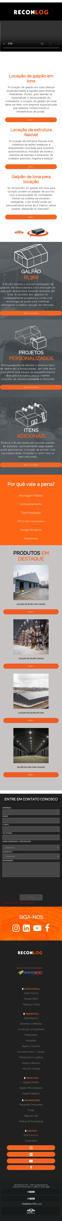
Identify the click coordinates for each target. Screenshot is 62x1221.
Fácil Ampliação (31, 512)
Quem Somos (31, 993)
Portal (31, 1110)
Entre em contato (31, 313)
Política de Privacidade (31, 1121)
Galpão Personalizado (31, 1088)
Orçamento (31, 1140)
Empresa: (7, 808)
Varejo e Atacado (31, 1063)
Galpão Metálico (31, 1093)
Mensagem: (8, 861)
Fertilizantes (31, 1035)
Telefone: (8, 833)
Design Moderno (31, 529)
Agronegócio (31, 1018)
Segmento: (8, 852)
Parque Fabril (31, 998)
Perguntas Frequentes (31, 1104)
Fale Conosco (31, 1135)
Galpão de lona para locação (31, 767)
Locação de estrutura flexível (31, 604)
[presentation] (22, 885)
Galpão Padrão (31, 1082)
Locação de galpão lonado (31, 658)
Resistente (31, 538)
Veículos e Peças (31, 1068)
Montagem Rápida (31, 495)
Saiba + (31, 120)
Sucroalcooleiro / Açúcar (31, 1051)
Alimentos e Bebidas (31, 1023)
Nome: (6, 816)
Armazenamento (31, 504)
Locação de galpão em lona (31, 713)
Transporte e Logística (31, 1057)
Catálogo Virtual (31, 1004)
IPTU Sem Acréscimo (31, 521)
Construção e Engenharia (31, 1029)
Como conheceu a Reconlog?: (16, 842)
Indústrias (31, 1040)
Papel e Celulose (31, 1046)
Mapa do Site (31, 1116)
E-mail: (6, 825)
